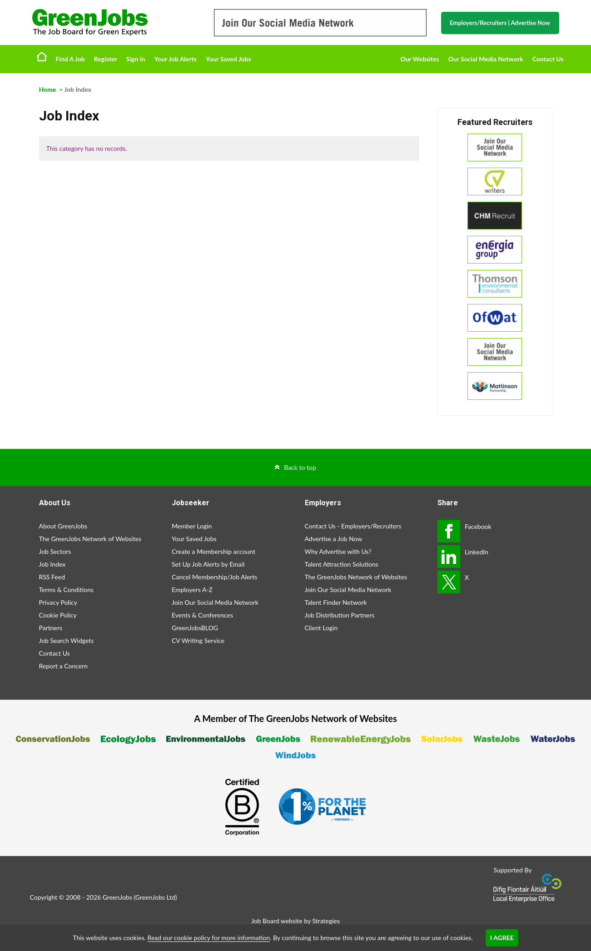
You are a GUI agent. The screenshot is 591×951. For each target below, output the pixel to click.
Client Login (321, 628)
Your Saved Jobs (228, 59)
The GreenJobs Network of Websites (90, 539)
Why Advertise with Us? (338, 551)
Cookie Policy (58, 615)
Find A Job (70, 59)
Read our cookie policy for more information (209, 937)
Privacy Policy (58, 602)
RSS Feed (52, 577)
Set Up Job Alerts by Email (208, 564)
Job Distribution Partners (340, 615)
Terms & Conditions (66, 589)
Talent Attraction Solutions (341, 564)
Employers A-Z (192, 589)
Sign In (135, 59)
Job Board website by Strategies (295, 921)
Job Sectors (55, 551)
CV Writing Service (198, 640)
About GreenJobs (63, 526)
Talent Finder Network (336, 602)
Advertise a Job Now (334, 539)
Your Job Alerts (175, 59)
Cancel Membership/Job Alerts (214, 577)
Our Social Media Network (485, 59)
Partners (51, 628)
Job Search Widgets (66, 640)
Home (42, 56)
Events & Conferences (202, 615)
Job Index (52, 564)
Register (105, 59)
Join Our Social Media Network (215, 602)
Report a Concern (63, 666)
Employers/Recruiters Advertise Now (500, 22)
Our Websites (420, 59)
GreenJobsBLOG (195, 628)
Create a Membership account (213, 551)
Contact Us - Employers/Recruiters (353, 526)
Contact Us (548, 59)
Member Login (192, 526)
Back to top (300, 467)
